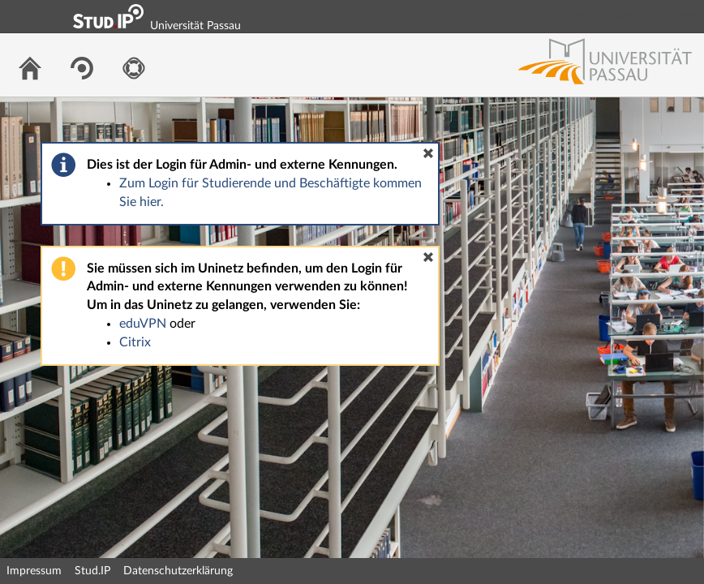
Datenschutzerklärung (178, 571)
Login (685, 16)
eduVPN (142, 323)
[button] (428, 153)
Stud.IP (92, 571)
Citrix (135, 342)
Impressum (34, 571)
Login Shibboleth (601, 16)
